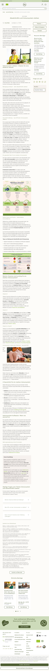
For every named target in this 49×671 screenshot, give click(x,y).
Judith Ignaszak (7, 603)
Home (4, 12)
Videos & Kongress (39, 27)
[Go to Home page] (24, 4)
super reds (23, 473)
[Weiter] (20, 611)
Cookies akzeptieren (24, 664)
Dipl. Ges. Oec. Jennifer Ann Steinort (23, 603)
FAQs (16, 647)
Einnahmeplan (17, 653)
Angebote (16, 641)
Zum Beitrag (9, 607)
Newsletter (28, 648)
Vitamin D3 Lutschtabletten (18, 307)
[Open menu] (2, 4)
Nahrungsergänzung (18, 637)
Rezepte (40, 30)
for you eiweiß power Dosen (20, 639)
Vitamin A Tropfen (26, 341)
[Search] (45, 9)
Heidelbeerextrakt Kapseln (20, 409)
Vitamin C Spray (12, 323)
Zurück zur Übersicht (17, 572)
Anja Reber (7, 22)
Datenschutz (28, 639)
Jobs (27, 643)
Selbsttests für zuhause (14, 452)
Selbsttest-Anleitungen (19, 651)
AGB (27, 637)
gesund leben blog (9, 12)
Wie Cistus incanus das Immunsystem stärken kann (23, 592)
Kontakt (27, 646)
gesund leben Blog (18, 649)
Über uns (28, 654)
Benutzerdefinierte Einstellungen (24, 668)
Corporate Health (29, 635)
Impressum (28, 641)
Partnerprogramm (29, 650)
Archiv (36, 86)
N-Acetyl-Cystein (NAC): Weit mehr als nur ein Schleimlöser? (9, 592)
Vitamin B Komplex (10, 342)
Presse (27, 652)
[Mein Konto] (42, 4)
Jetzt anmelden (24, 626)
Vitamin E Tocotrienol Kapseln (23, 342)
